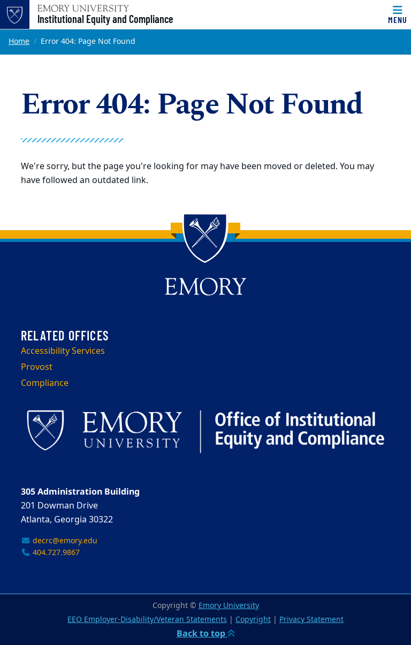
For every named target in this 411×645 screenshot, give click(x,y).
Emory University (229, 605)
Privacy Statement (311, 619)
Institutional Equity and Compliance (105, 18)
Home (19, 41)
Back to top (206, 633)
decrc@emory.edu (59, 541)
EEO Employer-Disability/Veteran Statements (147, 619)
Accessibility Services (63, 351)
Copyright (253, 619)
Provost (36, 367)
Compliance (44, 383)
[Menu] (397, 14)
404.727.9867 (50, 552)
